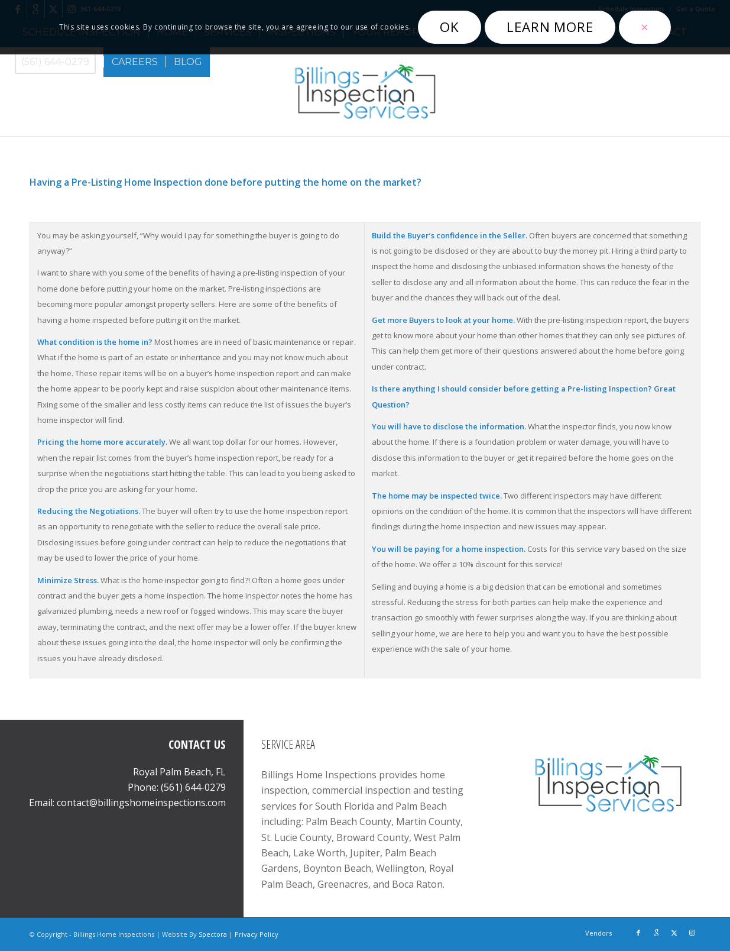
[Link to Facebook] (638, 933)
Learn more (550, 27)
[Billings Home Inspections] (365, 91)
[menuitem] (59, 62)
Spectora (214, 934)
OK (449, 27)
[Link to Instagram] (691, 933)
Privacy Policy (256, 934)
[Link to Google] (656, 933)
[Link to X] (674, 933)
